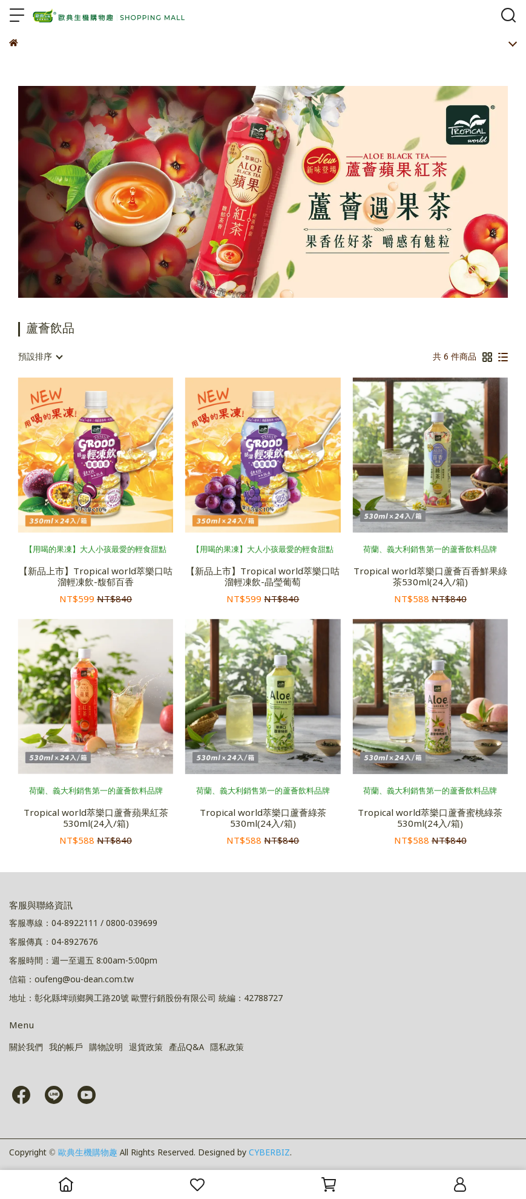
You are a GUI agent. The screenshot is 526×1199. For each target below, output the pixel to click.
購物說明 (106, 1047)
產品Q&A (186, 1047)
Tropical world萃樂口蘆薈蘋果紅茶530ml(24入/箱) (96, 819)
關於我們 (26, 1047)
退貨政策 (146, 1047)
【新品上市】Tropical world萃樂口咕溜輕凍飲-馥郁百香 (96, 577)
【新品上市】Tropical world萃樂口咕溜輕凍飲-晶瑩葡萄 (263, 577)
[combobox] (40, 357)
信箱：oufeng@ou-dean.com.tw (71, 979)
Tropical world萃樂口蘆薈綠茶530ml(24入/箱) (263, 819)
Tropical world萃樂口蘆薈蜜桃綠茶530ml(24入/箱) (430, 819)
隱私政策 (227, 1047)
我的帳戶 (66, 1047)
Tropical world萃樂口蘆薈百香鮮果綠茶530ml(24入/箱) (430, 577)
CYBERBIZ (269, 1153)
